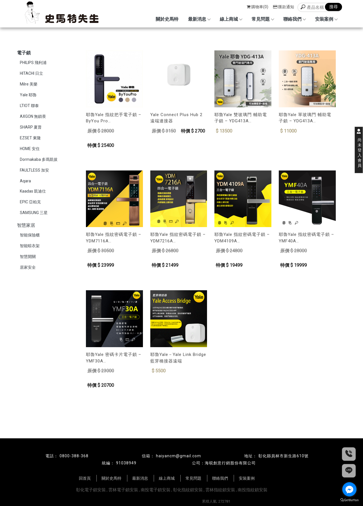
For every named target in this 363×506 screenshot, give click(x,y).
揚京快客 (161, 501)
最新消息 (199, 19)
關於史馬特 (167, 19)
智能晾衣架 (30, 246)
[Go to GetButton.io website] (349, 500)
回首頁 (85, 478)
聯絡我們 (294, 19)
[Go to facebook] (349, 489)
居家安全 (28, 267)
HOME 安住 (30, 148)
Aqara (25, 181)
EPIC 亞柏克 (30, 202)
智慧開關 (28, 256)
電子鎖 (24, 52)
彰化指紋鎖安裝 (188, 489)
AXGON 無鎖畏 (33, 116)
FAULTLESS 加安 (34, 170)
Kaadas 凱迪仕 (33, 191)
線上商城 (231, 19)
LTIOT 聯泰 (29, 105)
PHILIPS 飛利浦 (33, 62)
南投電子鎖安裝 (155, 489)
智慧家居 (26, 225)
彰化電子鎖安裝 (91, 489)
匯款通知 (283, 7)
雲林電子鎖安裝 (123, 489)
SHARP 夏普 (31, 127)
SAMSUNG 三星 (34, 212)
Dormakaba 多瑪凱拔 (39, 159)
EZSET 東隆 (30, 138)
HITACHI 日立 (31, 73)
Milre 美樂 (28, 84)
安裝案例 (326, 19)
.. (200, 501)
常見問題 (263, 19)
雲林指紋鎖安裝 (220, 489)
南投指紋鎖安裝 (252, 489)
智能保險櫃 (30, 235)
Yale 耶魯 (28, 95)
